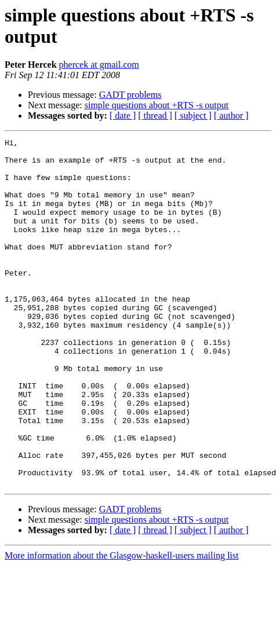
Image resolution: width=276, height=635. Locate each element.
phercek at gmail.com (99, 64)
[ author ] (231, 115)
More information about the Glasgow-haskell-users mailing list (121, 625)
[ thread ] (155, 115)
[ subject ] (193, 115)
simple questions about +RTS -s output (157, 105)
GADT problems (130, 95)
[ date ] (123, 115)
